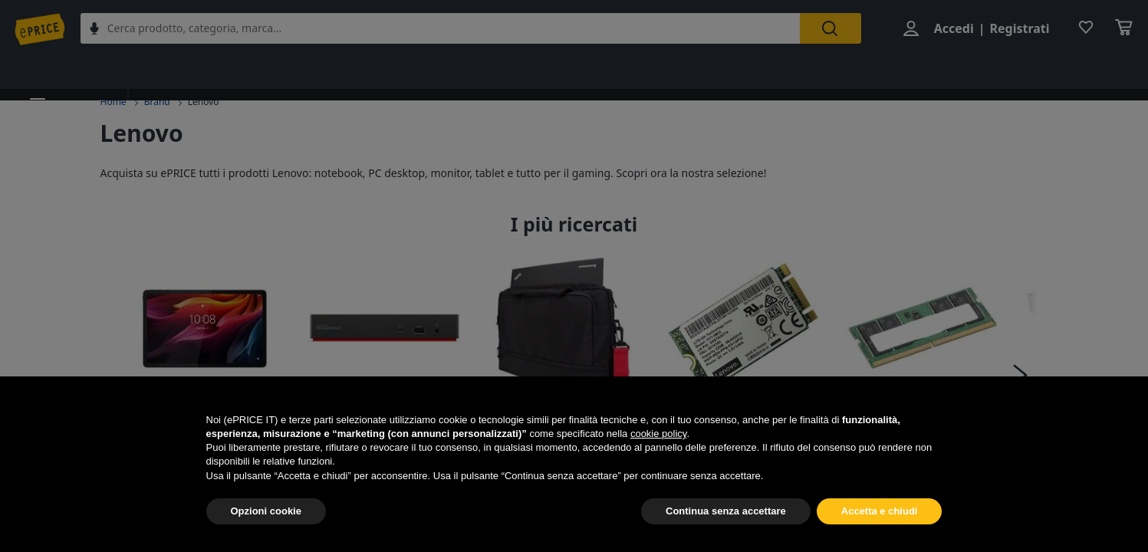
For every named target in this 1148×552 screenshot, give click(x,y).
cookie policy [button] (658, 433)
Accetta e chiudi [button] (879, 511)
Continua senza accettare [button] (726, 511)
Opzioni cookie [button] (266, 511)
